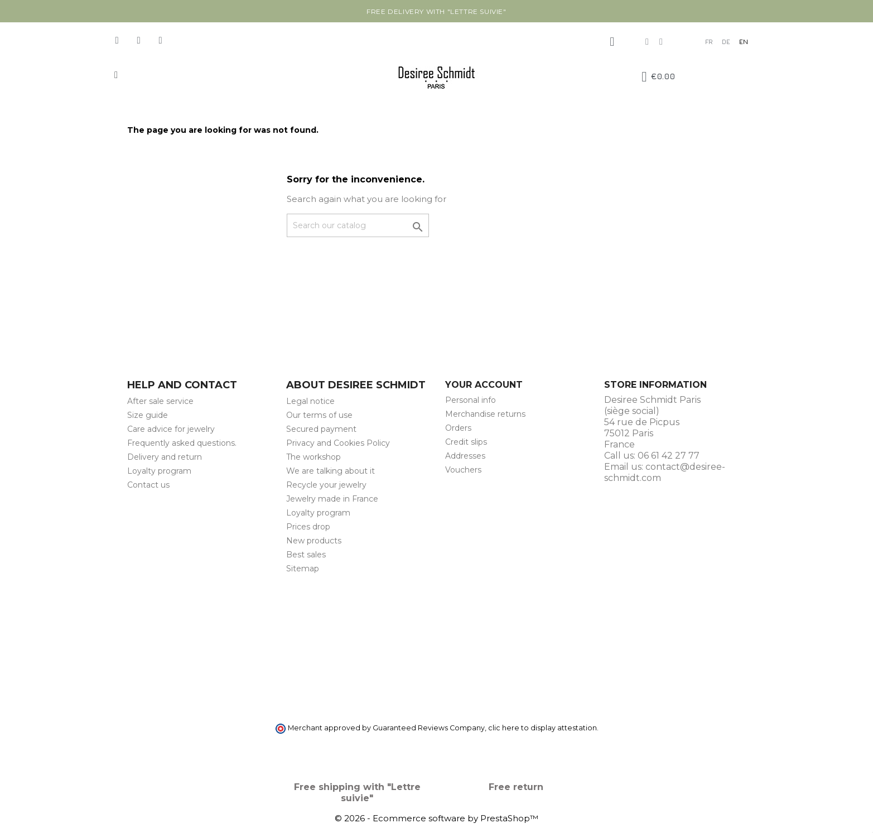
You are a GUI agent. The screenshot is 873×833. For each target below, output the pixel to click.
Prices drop (308, 527)
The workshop (313, 457)
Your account (484, 384)
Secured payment (321, 429)
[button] (116, 75)
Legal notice (310, 401)
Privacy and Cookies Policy (338, 443)
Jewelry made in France (332, 499)
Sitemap (302, 569)
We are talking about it (330, 471)
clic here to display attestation (542, 728)
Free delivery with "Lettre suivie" (436, 11)
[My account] (612, 42)
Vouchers (463, 470)
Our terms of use (319, 415)
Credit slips (466, 442)
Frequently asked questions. (182, 443)
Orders (458, 428)
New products (313, 541)
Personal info (470, 400)
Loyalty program (159, 471)
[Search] (358, 225)
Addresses (465, 456)
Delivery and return (164, 457)
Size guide (147, 415)
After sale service (160, 401)
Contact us (148, 485)
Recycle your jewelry (326, 485)
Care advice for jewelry (171, 429)
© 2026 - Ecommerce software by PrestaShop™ (436, 818)
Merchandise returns (485, 414)
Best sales (306, 555)
